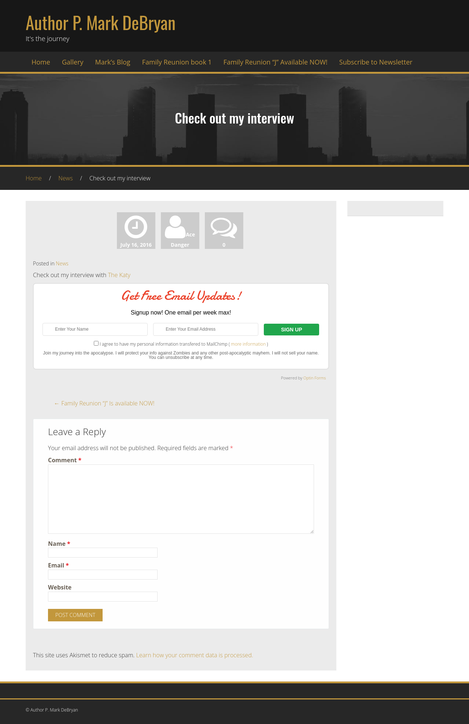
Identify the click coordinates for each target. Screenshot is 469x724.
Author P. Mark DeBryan (101, 22)
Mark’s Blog (112, 62)
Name (59, 544)
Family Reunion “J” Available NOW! (276, 62)
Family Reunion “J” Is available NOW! (104, 403)
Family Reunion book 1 (177, 62)
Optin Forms (314, 378)
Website (59, 587)
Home (41, 62)
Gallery (73, 62)
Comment (64, 460)
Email (58, 565)
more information (248, 344)
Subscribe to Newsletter (376, 62)
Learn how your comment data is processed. (194, 655)
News (65, 178)
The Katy (119, 275)
